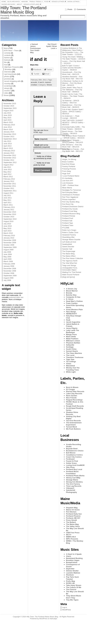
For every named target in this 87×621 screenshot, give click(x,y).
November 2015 (9, 103)
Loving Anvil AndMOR (75, 465)
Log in (64, 607)
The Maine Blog (68, 254)
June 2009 (7, 254)
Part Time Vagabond (70, 197)
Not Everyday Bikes (70, 192)
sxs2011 (7, 91)
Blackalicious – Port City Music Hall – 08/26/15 (71, 106)
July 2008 (7, 280)
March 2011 (8, 205)
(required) (40, 143)
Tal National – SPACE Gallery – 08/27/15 (70, 102)
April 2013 (7, 146)
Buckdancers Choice (75, 451)
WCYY (68, 535)
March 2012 (8, 177)
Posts (70, 9)
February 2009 (9, 264)
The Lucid (70, 355)
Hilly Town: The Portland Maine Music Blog (23, 10)
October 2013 (8, 136)
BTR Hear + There (11, 50)
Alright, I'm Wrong (69, 159)
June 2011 (7, 198)
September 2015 (10, 108)
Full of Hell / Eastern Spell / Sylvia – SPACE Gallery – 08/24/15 (72, 111)
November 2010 (9, 214)
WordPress (66, 610)
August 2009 (8, 250)
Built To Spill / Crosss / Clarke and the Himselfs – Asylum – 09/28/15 (72, 68)
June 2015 (7, 115)
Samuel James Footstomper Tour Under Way (35, 48)
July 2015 (7, 113)
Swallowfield (67, 244)
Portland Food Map (69, 211)
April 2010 (7, 231)
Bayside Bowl (71, 449)
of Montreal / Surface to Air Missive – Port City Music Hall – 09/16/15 (72, 83)
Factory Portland (68, 166)
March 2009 (8, 261)
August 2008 (8, 278)
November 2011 (9, 186)
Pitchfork (70, 575)
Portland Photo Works (75, 476)
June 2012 (7, 169)
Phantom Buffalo (73, 343)
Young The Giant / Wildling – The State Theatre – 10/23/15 (73, 58)
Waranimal (70, 366)
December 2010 (9, 212)
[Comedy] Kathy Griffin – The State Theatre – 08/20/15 (73, 128)
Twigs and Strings (69, 265)
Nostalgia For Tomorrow (71, 190)
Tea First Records (73, 421)
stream (7, 88)
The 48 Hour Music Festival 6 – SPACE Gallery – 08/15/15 (73, 137)
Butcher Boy (71, 295)
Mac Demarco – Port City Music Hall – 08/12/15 (72, 146)
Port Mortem (71, 512)
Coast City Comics (74, 457)
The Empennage (68, 251)
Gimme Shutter (72, 571)
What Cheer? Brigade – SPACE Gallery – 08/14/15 (72, 141)
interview (7, 72)
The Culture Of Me (73, 587)
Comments (81, 9)
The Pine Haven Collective (72, 258)
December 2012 (9, 155)
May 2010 (7, 228)
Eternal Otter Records (75, 391)
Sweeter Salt (67, 249)
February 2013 (9, 151)
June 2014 (7, 127)
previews (7, 79)
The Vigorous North (69, 261)
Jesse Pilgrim (71, 328)
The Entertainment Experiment (73, 424)
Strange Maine (72, 480)
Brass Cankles (68, 162)
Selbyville (70, 345)
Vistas (68, 364)
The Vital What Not (69, 263)
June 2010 (7, 226)
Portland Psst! (67, 218)
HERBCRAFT (71, 314)
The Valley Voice (73, 526)
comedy (7, 53)
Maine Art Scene (73, 510)
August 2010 (8, 221)
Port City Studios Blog (70, 202)
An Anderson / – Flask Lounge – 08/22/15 (70, 117)
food (6, 65)
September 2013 (10, 139)
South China (71, 349)
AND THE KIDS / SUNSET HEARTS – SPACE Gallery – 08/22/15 (73, 122)
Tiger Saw (70, 359)
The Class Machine (74, 353)
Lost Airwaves (67, 183)
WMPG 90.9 (71, 537)
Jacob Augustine (73, 322)
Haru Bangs (71, 312)
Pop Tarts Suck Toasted (72, 578)
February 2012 (9, 179)
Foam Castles (71, 303)
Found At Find (72, 461)
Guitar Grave (71, 463)
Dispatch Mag (71, 508)
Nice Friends (71, 398)
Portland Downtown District (72, 206)
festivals (7, 60)
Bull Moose (70, 453)
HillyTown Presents (11, 67)
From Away (66, 171)
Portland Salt (67, 221)
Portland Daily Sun (74, 514)
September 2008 (10, 276)
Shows (6, 95)
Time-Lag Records (73, 486)
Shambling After (68, 237)
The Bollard (71, 522)
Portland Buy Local (74, 469)
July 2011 (7, 195)
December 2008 (9, 268)
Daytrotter (70, 569)
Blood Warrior (72, 291)
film (5, 62)
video (6, 93)
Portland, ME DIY (73, 518)
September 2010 (10, 219)
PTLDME (65, 228)
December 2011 (9, 184)
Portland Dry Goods (70, 209)
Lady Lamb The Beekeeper (72, 331)
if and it (41, 82)
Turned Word (71, 427)
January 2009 (8, 266)
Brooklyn (8, 69)
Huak (68, 320)
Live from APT (67, 181)
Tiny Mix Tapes (72, 600)
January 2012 (8, 181)
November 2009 (9, 243)
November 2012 (9, 158)
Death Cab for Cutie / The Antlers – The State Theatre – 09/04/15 (73, 96)
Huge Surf (66, 173)
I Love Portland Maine (70, 176)
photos (6, 76)
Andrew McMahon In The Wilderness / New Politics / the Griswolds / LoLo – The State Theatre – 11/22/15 (72, 51)
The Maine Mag (72, 524)
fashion (7, 58)
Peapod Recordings (74, 400)
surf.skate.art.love (69, 242)
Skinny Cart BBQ (73, 478)
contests (7, 55)
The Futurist (71, 589)
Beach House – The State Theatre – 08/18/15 (72, 132)
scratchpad (8, 86)
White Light (71, 372)
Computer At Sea (73, 297)
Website (37, 157)
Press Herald (71, 520)
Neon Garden (71, 396)
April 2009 (7, 259)
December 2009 (9, 240)
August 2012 (8, 165)
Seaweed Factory (69, 235)
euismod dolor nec (16, 297)
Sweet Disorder (68, 247)
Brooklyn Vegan (72, 560)
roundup (7, 83)
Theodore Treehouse (74, 357)
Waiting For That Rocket (71, 272)
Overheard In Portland (71, 195)
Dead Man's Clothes (74, 301)
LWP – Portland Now (70, 185)
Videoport (70, 488)
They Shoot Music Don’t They (73, 597)
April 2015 (7, 120)
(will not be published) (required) (42, 150)
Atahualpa (53, 619)
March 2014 (8, 129)
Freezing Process (69, 169)
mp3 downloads (10, 74)
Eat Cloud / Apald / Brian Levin (51, 46)
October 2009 (8, 245)
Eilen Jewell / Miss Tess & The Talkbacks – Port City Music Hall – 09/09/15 (72, 90)
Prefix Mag (70, 581)
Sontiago (70, 347)
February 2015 (9, 125)
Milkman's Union (73, 341)
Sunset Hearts (72, 351)
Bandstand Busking (74, 558)
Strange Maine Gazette (71, 239)
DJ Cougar (70, 389)
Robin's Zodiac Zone (70, 232)
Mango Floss (71, 334)
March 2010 (8, 233)
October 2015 (8, 106)
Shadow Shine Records (72, 413)
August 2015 (8, 111)
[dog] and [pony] (68, 277)
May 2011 (7, 200)
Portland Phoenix (73, 516)
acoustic (34, 82)
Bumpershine (71, 562)
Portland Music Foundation (72, 472)
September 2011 (10, 191)
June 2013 (7, 144)
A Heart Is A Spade (74, 554)
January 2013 (8, 153)
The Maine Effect (69, 256)
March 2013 (8, 148)
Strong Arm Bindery (74, 482)
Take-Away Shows (73, 585)
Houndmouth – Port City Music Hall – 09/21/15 (71, 73)
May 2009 (7, 257)
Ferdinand (70, 459)
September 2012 (10, 162)
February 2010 (9, 235)
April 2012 (7, 174)
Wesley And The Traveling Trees (73, 369)
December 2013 (9, 134)
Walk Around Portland (70, 275)
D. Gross (69, 299)
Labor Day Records (74, 394)
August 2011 (8, 193)
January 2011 (8, 210)
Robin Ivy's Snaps (69, 230)
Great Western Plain (74, 309)
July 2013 (7, 141)
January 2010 (8, 238)
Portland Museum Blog (71, 214)
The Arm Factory (73, 484)
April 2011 (7, 202)
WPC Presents (72, 539)
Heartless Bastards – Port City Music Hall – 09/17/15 (72, 78)
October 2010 (8, 217)
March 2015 (8, 122)
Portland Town (67, 225)
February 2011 (9, 207)
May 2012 (7, 172)
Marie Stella (71, 337)
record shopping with (12, 81)
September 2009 (10, 247)
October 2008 (8, 273)
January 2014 (8, 132)
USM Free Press (72, 533)
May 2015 (7, 118)
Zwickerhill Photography (71, 491)
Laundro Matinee (73, 573)
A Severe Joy (71, 289)
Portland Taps (67, 223)
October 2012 (8, 160)
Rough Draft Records (75, 406)
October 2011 (8, 188)
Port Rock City (67, 204)
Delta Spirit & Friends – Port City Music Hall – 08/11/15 (73, 150)
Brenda (69, 293)
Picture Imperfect (69, 199)
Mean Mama (67, 188)
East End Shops (68, 164)
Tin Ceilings (71, 361)
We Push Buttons (73, 429)
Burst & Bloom (72, 387)
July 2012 (7, 167)
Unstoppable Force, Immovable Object (70, 269)
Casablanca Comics (74, 455)
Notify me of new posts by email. (42, 168)
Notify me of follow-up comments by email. (43, 161)
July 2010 (7, 224)
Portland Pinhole (68, 216)
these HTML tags (41, 135)
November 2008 (9, 271)
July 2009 (7, 252)
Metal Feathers (72, 339)
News (5, 48)
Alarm (68, 556)
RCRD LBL (70, 583)
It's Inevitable (67, 178)
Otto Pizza (70, 467)
